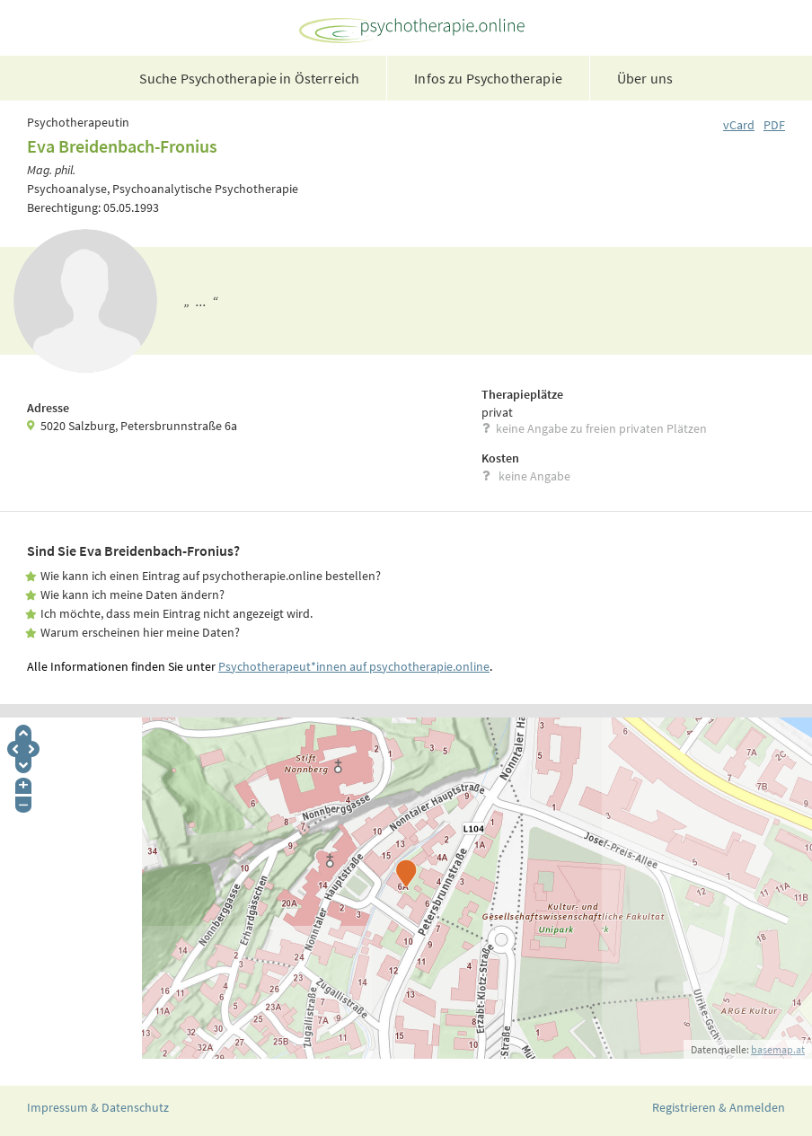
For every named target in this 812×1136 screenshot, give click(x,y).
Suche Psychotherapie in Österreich (249, 78)
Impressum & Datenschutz (98, 1107)
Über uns (645, 78)
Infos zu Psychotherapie (488, 78)
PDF (774, 125)
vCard (739, 125)
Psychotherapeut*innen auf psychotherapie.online (354, 666)
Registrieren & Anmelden (718, 1107)
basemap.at (778, 1049)
